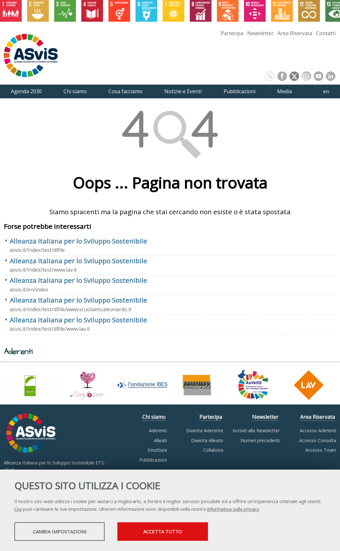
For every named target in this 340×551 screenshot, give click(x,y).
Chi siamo (154, 416)
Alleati (160, 440)
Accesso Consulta (317, 440)
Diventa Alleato (207, 440)
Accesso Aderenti (318, 430)
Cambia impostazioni (65, 532)
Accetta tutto (179, 532)
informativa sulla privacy (233, 509)
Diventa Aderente (204, 430)
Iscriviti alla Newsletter (256, 430)
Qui (18, 509)
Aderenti (158, 430)
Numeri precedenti (260, 440)
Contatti (326, 33)
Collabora (213, 450)
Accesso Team (320, 450)
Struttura (157, 450)
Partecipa (232, 33)
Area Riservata (294, 33)
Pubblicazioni (153, 460)
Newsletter (260, 33)
